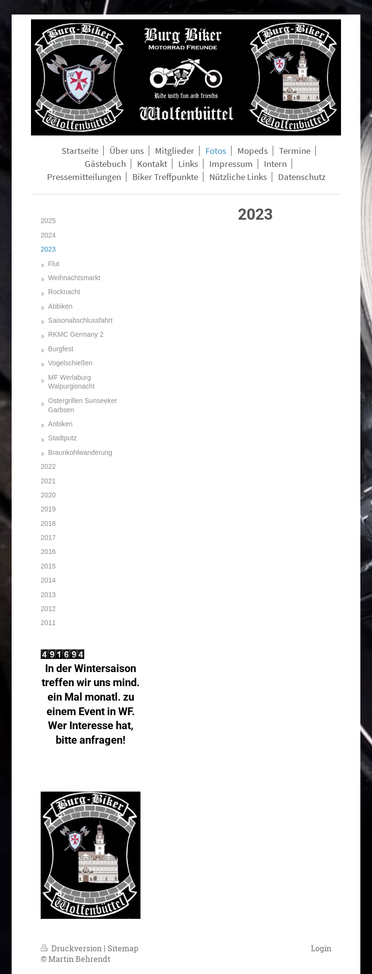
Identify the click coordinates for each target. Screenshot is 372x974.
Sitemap (123, 948)
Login (321, 948)
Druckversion (72, 948)
